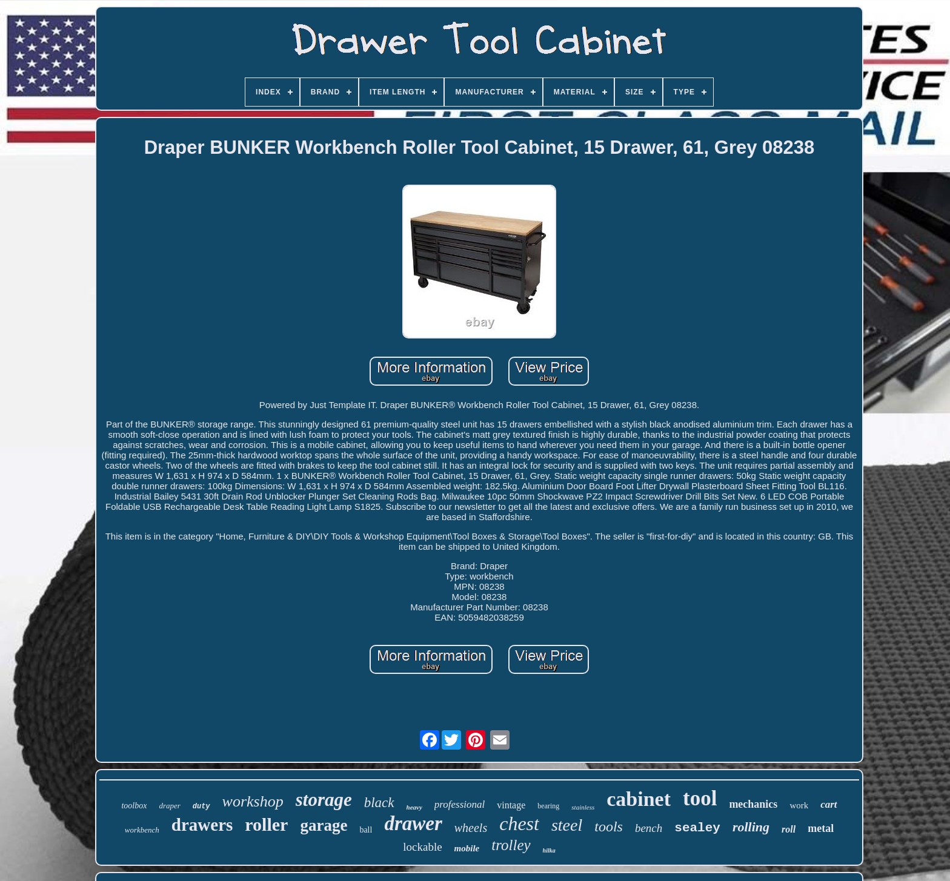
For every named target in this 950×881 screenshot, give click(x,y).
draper (169, 805)
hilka (549, 850)
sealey (697, 828)
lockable (422, 846)
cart (828, 804)
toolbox (134, 805)
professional (459, 804)
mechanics (753, 804)
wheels (470, 827)
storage (324, 799)
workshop (253, 801)
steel (566, 825)
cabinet (638, 799)
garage (323, 825)
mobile (467, 848)
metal (821, 828)
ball (365, 829)
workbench (142, 829)
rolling (750, 826)
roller (266, 824)
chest (519, 823)
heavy (414, 807)
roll (789, 829)
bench (648, 828)
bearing (548, 806)
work (798, 805)
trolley (510, 845)
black (379, 802)
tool (700, 798)
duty (201, 806)
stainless (582, 807)
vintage (511, 805)
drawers (202, 824)
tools (608, 826)
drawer (413, 823)
